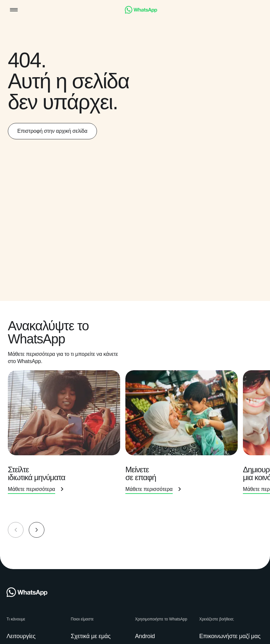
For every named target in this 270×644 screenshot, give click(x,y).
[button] (14, 10)
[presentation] (66, 437)
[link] (141, 12)
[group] (135, 437)
